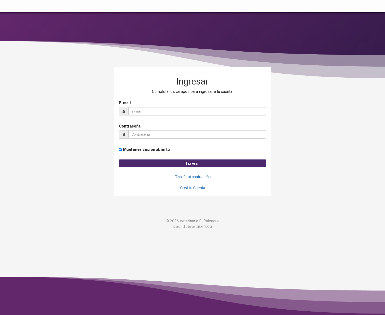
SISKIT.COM (204, 227)
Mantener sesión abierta (144, 149)
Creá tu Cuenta (192, 188)
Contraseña (129, 126)
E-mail (125, 102)
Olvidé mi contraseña (193, 176)
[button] (192, 163)
